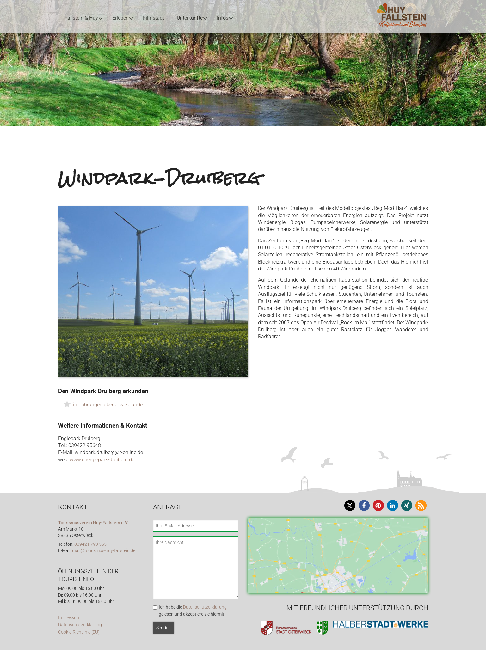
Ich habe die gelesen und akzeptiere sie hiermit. (193, 610)
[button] (10, 63)
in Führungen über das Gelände (108, 405)
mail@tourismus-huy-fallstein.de (103, 550)
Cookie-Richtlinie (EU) (79, 632)
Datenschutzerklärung (80, 625)
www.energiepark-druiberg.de (102, 460)
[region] (243, 63)
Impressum (69, 617)
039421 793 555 (90, 544)
